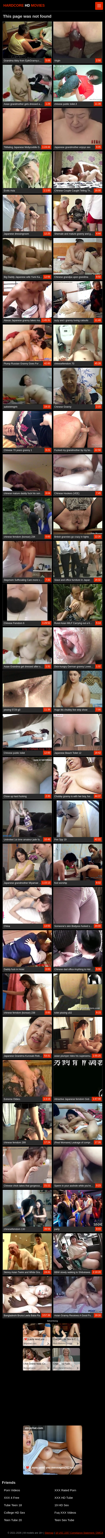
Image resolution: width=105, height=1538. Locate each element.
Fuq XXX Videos (65, 1512)
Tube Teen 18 (13, 1505)
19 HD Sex (62, 1505)
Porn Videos (12, 1490)
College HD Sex (14, 1512)
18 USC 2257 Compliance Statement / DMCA (79, 1533)
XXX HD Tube (64, 1497)
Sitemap (49, 1533)
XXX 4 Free (11, 1497)
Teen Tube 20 (13, 1520)
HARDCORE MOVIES (24, 5)
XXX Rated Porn (65, 1490)
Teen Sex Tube (64, 1520)
